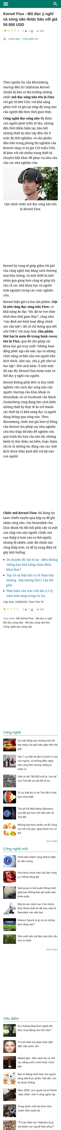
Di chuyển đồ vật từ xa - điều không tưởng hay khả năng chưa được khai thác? (32, 564)
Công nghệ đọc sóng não (17, 626)
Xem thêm (52, 841)
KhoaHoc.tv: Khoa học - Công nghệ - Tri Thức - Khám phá (30, 4)
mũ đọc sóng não (13, 622)
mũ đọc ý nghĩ (44, 618)
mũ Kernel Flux (25, 618)
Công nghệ (14, 39)
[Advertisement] (30, 60)
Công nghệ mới (30, 39)
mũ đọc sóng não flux (37, 622)
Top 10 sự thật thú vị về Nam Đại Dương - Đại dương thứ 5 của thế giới (29, 580)
